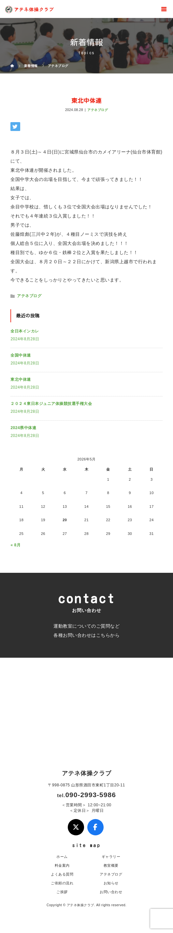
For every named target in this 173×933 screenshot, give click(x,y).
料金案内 (62, 865)
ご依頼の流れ (62, 883)
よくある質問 (62, 874)
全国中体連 (20, 355)
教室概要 (111, 865)
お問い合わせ (111, 892)
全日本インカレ (24, 331)
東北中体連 (20, 379)
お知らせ (111, 883)
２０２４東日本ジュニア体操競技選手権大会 (51, 403)
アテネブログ (97, 110)
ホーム (62, 857)
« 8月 (15, 545)
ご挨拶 (62, 892)
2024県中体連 (23, 428)
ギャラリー (111, 857)
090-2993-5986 (90, 794)
